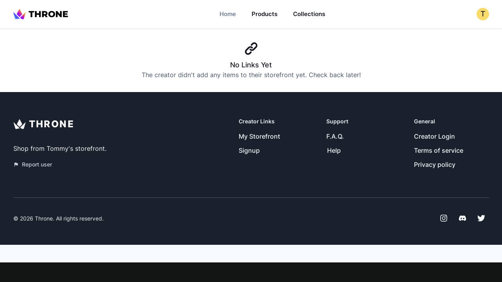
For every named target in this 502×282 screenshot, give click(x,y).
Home (228, 14)
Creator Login (434, 136)
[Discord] (462, 218)
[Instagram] (444, 218)
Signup (249, 150)
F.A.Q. (335, 136)
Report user (32, 164)
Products (264, 14)
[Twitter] (481, 218)
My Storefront (259, 136)
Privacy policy (434, 164)
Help (334, 150)
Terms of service (438, 150)
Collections (309, 14)
